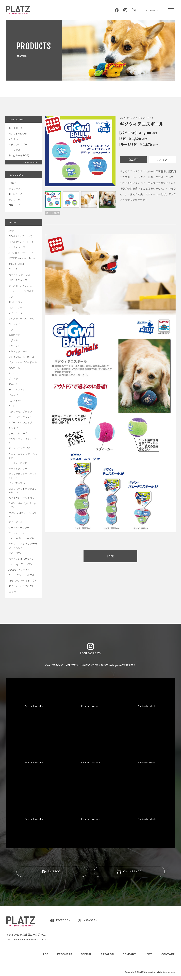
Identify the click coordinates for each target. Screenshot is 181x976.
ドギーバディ (15, 553)
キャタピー (14, 428)
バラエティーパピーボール (22, 362)
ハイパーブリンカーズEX (21, 538)
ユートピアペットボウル (21, 575)
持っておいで (15, 188)
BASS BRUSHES (16, 263)
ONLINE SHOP (129, 872)
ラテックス (14, 149)
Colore (12, 591)
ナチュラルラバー (17, 144)
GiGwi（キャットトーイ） (22, 241)
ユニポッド (14, 335)
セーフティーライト (18, 533)
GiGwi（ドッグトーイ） (21, 236)
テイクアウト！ (16, 389)
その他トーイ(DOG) (18, 155)
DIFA (10, 296)
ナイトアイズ (15, 522)
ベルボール (14, 367)
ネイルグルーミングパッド (22, 498)
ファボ (11, 329)
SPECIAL (86, 954)
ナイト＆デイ (15, 313)
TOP (45, 954)
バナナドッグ (15, 400)
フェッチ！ (14, 269)
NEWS (148, 954)
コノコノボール (16, 307)
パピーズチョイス (17, 280)
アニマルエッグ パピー (20, 448)
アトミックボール (17, 351)
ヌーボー (13, 373)
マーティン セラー (18, 247)
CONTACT (152, 10)
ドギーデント (15, 345)
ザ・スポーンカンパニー (21, 285)
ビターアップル (16, 483)
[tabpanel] (80, 151)
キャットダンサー (17, 468)
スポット (13, 340)
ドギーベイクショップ (20, 422)
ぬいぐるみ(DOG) (17, 133)
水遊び (11, 183)
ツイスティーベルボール (21, 318)
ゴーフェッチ (15, 324)
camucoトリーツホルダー (22, 291)
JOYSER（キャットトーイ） (23, 258)
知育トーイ (14, 205)
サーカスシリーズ (17, 433)
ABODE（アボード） (19, 569)
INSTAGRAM (87, 920)
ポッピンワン (15, 302)
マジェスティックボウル (21, 586)
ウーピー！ (14, 406)
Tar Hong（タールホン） (21, 564)
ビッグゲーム (15, 395)
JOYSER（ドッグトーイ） (22, 252)
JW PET (12, 231)
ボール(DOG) (15, 128)
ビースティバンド (17, 463)
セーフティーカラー (18, 527)
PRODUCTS (64, 954)
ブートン (13, 378)
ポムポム (13, 384)
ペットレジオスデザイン (21, 558)
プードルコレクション (20, 417)
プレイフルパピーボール (21, 356)
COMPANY (129, 954)
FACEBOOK (52, 871)
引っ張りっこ (15, 194)
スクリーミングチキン (20, 411)
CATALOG (107, 954)
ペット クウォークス (19, 274)
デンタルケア (15, 199)
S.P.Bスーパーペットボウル (22, 580)
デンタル (13, 139)
